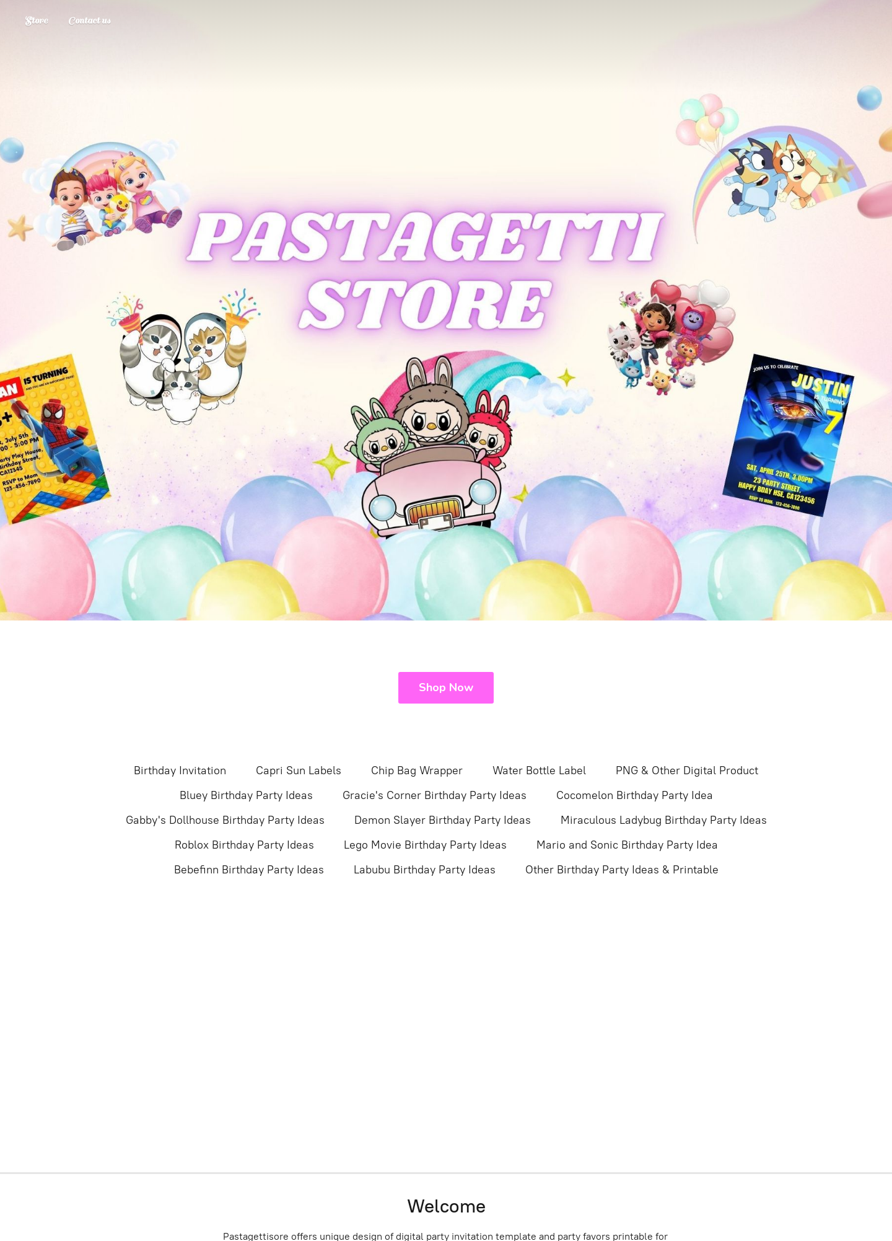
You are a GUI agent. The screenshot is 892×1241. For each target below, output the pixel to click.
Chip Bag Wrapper (417, 770)
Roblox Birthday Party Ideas (244, 845)
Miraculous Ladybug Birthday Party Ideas (664, 820)
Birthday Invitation (180, 770)
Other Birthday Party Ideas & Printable (622, 870)
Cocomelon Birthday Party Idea (634, 795)
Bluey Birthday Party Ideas (246, 795)
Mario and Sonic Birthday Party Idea (627, 845)
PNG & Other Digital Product (687, 770)
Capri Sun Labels (298, 770)
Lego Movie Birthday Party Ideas (425, 845)
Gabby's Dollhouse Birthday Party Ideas (225, 820)
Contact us (89, 21)
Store (36, 21)
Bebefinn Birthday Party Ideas (249, 870)
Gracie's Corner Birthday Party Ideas (435, 795)
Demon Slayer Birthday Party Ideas (442, 820)
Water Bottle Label (539, 770)
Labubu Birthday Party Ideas (425, 870)
